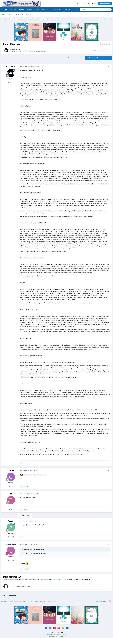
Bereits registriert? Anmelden (86, 3)
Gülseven (10, 470)
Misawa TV (45, 9)
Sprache (53, 632)
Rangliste (28, 14)
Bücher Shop (67, 9)
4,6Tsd (11, 537)
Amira (10, 521)
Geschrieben (29, 66)
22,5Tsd (11, 82)
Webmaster (16, 49)
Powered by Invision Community (56, 636)
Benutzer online (18, 14)
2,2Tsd (11, 560)
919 (11, 486)
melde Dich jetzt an (57, 579)
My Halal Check (56, 9)
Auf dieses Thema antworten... (22, 586)
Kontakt (60, 632)
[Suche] (88, 9)
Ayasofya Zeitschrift (33, 9)
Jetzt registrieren (105, 3)
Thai (10, 494)
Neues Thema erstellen (75, 58)
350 (11, 509)
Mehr (76, 9)
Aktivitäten (13, 9)
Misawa (21, 9)
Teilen (94, 50)
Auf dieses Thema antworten (98, 58)
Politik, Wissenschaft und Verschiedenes (36, 51)
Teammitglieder (6, 14)
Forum (5, 10)
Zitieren (26, 463)
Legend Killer (10, 544)
